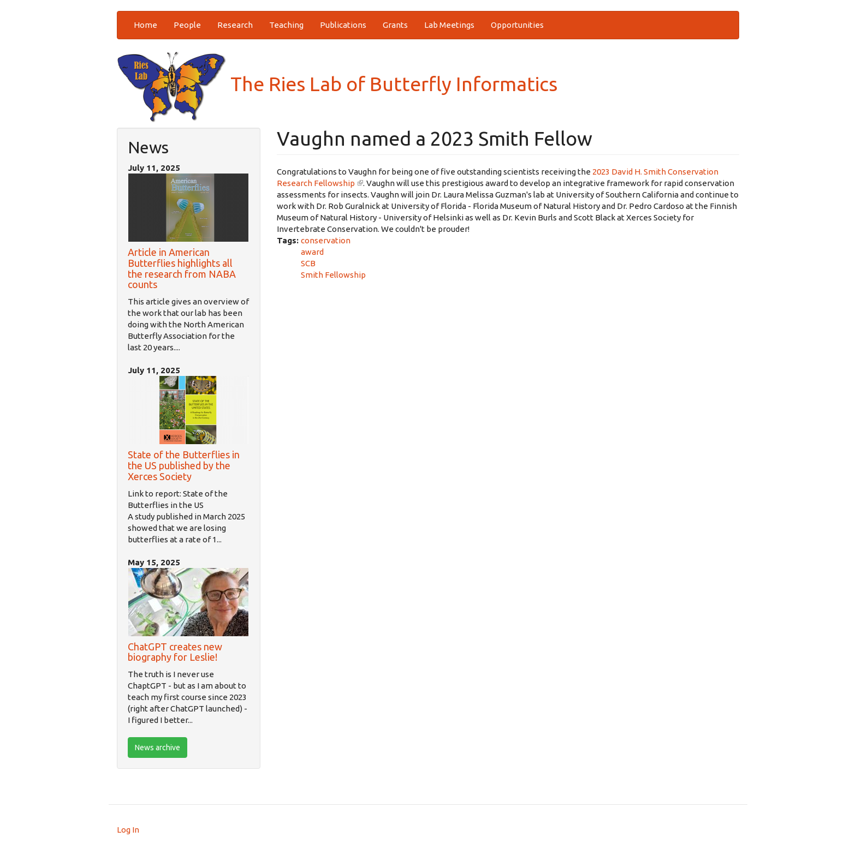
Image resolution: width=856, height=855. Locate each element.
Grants (395, 24)
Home (145, 24)
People (187, 24)
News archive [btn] (157, 747)
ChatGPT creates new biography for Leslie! (175, 652)
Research (235, 24)
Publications (343, 24)
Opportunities (517, 24)
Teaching (286, 24)
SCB (308, 263)
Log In (128, 829)
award (312, 251)
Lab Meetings (449, 24)
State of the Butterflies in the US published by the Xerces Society (184, 465)
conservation (325, 240)
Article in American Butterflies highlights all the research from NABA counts (182, 268)
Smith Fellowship (333, 274)
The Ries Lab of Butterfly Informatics (337, 84)
